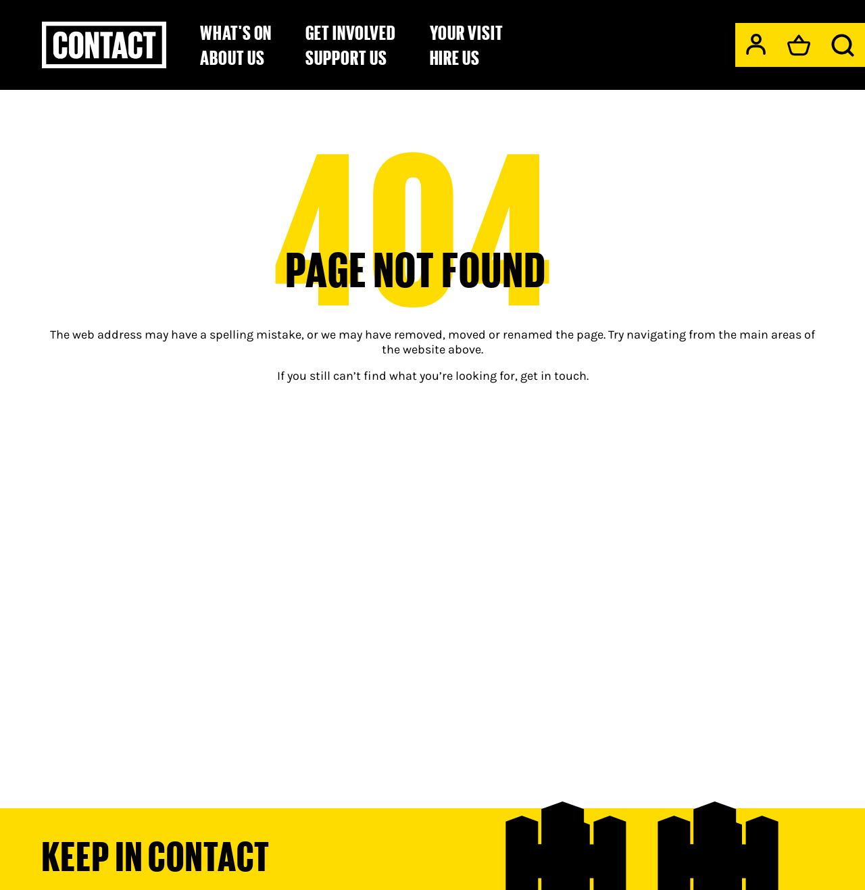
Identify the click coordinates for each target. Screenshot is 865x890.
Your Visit (466, 32)
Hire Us (455, 57)
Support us (346, 57)
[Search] (842, 45)
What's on (236, 32)
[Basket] (798, 45)
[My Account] (755, 44)
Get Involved (350, 32)
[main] (432, 424)
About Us (232, 57)
